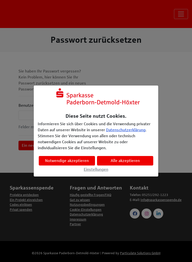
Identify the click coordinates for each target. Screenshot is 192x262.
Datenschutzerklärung (126, 130)
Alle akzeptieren (125, 160)
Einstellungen (96, 169)
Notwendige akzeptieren (67, 160)
